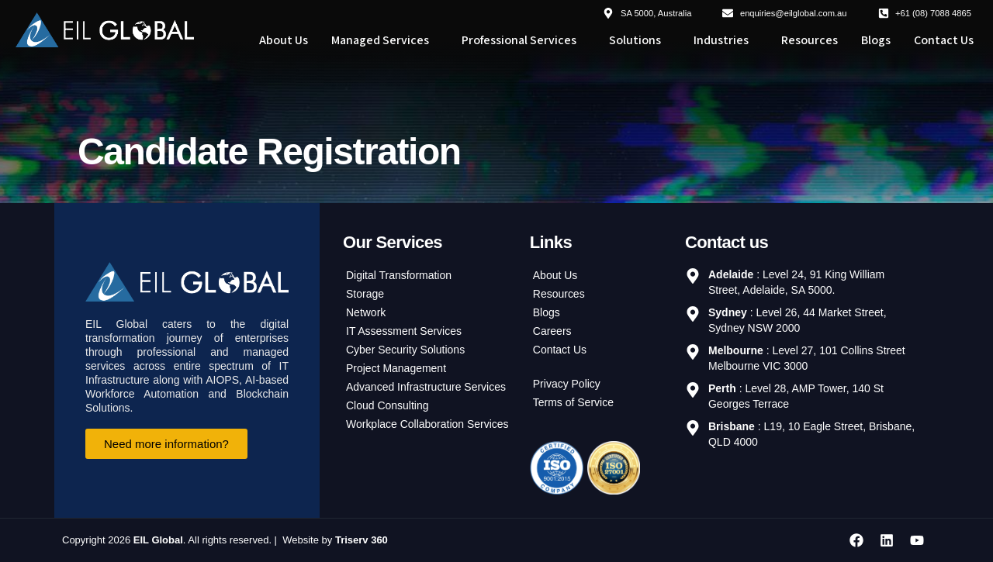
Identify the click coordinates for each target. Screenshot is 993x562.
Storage (365, 294)
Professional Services (519, 40)
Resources (809, 40)
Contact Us (944, 40)
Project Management (396, 369)
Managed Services (380, 40)
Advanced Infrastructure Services (426, 387)
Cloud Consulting (387, 406)
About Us (283, 40)
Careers (552, 332)
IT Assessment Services (404, 332)
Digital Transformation (399, 276)
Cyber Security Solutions (405, 350)
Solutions (635, 40)
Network (366, 313)
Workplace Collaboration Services (427, 425)
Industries (721, 40)
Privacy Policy (566, 384)
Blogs (876, 40)
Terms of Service (573, 403)
